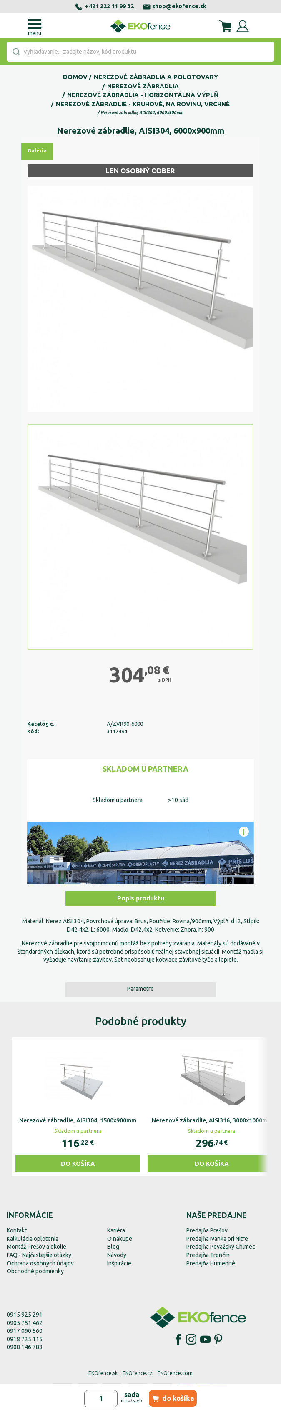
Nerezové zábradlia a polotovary (156, 76)
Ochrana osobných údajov (40, 1263)
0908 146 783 (25, 1347)
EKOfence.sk (103, 1373)
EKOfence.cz (138, 1373)
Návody (116, 1255)
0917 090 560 (25, 1330)
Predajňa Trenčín (208, 1255)
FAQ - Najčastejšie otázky (39, 1255)
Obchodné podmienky (35, 1271)
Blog (113, 1246)
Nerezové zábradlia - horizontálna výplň (142, 94)
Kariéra (116, 1230)
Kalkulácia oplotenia (32, 1238)
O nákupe (119, 1238)
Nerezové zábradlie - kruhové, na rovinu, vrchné (143, 103)
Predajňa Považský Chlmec (220, 1246)
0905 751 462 (25, 1323)
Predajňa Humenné (210, 1263)
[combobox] (140, 52)
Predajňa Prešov (207, 1230)
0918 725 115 (25, 1339)
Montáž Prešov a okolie (36, 1246)
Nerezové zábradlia (143, 86)
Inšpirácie (119, 1263)
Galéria (37, 150)
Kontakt (17, 1230)
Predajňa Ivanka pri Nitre (217, 1238)
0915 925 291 (25, 1314)
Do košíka (78, 1163)
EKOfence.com (175, 1373)
